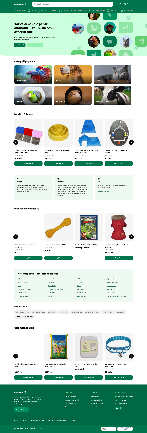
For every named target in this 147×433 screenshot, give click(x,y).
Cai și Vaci (110, 293)
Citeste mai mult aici (104, 191)
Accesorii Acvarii (23, 282)
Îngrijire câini (111, 286)
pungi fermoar (63, 312)
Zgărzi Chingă (22, 293)
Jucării (79, 282)
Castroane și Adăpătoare (56, 289)
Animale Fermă (23, 296)
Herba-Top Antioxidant (92, 312)
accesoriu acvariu (76, 312)
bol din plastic (29, 316)
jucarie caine (121, 312)
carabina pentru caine (22, 312)
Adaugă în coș (28, 163)
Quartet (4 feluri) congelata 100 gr (86, 245)
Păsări (79, 286)
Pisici (79, 279)
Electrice (51, 282)
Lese (19, 286)
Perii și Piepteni (112, 282)
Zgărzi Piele (52, 286)
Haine (50, 296)
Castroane (51, 293)
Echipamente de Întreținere (116, 296)
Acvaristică (51, 279)
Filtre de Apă (81, 293)
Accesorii (80, 289)
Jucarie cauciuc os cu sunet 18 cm (56, 245)
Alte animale (81, 296)
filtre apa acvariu (107, 312)
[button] (15, 142)
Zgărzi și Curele (112, 279)
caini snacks (51, 312)
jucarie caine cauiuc (38, 312)
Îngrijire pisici (111, 289)
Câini (19, 279)
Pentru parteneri (82, 248)
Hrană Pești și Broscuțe (26, 289)
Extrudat (18, 316)
